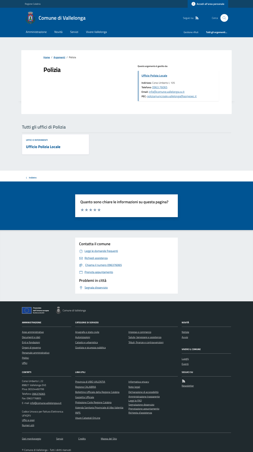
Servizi (74, 32)
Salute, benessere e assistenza (144, 337)
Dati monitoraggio (31, 439)
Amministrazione (36, 32)
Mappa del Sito (109, 439)
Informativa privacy (138, 382)
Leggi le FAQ (135, 400)
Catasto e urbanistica (86, 342)
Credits (82, 439)
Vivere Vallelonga (96, 32)
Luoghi (185, 359)
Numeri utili (28, 425)
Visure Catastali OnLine (87, 418)
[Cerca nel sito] (223, 18)
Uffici (24, 363)
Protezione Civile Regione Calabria (93, 402)
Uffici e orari (28, 420)
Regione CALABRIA (85, 387)
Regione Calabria (32, 3)
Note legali (134, 387)
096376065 (38, 394)
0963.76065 (159, 87)
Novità (58, 32)
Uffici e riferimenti (37, 140)
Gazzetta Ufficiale (84, 397)
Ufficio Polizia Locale (154, 75)
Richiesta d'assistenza (140, 413)
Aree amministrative (33, 332)
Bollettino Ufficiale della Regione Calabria (97, 392)
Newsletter (188, 386)
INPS (78, 413)
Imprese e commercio (139, 332)
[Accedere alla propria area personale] (208, 4)
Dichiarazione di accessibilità (143, 392)
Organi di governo (31, 347)
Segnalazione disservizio (141, 405)
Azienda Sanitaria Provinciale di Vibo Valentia (99, 407)
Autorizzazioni (82, 337)
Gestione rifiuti (191, 32)
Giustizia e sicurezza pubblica (90, 347)
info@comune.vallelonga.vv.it (166, 92)
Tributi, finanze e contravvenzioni (145, 342)
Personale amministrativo (35, 353)
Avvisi (185, 337)
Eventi (185, 364)
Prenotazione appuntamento (143, 409)
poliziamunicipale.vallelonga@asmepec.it (172, 96)
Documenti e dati (31, 337)
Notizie (185, 332)
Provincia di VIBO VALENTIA (90, 382)
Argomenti (59, 57)
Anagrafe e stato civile (87, 332)
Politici (25, 358)
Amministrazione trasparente (144, 396)
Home (46, 57)
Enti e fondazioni (31, 342)
